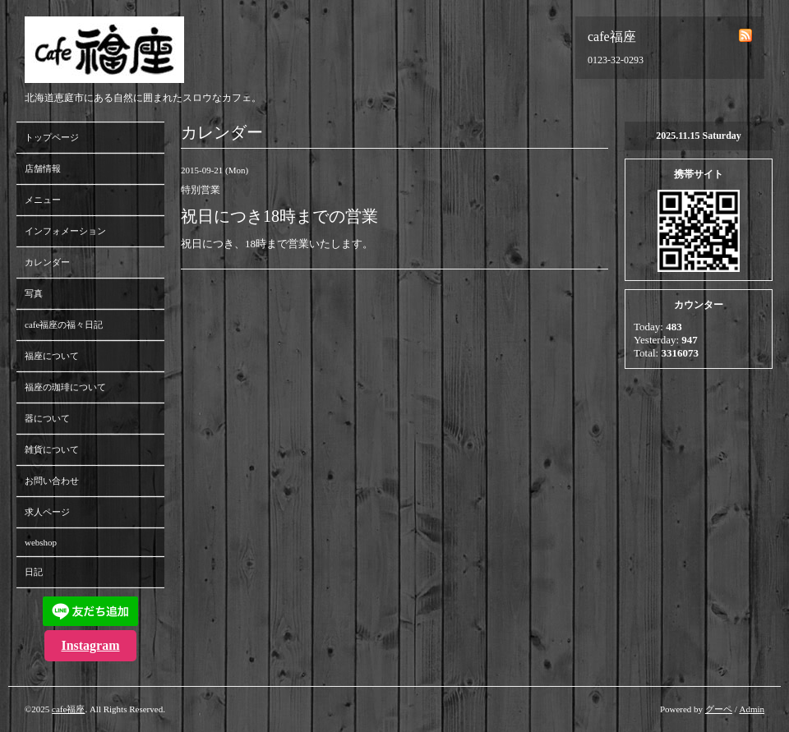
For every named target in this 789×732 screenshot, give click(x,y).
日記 (34, 572)
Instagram (90, 645)
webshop (41, 542)
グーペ (718, 709)
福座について (52, 356)
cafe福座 (68, 709)
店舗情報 (43, 168)
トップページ (52, 137)
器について (47, 418)
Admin (751, 709)
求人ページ (47, 512)
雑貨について (52, 449)
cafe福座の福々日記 (64, 324)
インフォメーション (65, 231)
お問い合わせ (52, 481)
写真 (34, 293)
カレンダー (47, 262)
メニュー (43, 200)
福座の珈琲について (65, 387)
